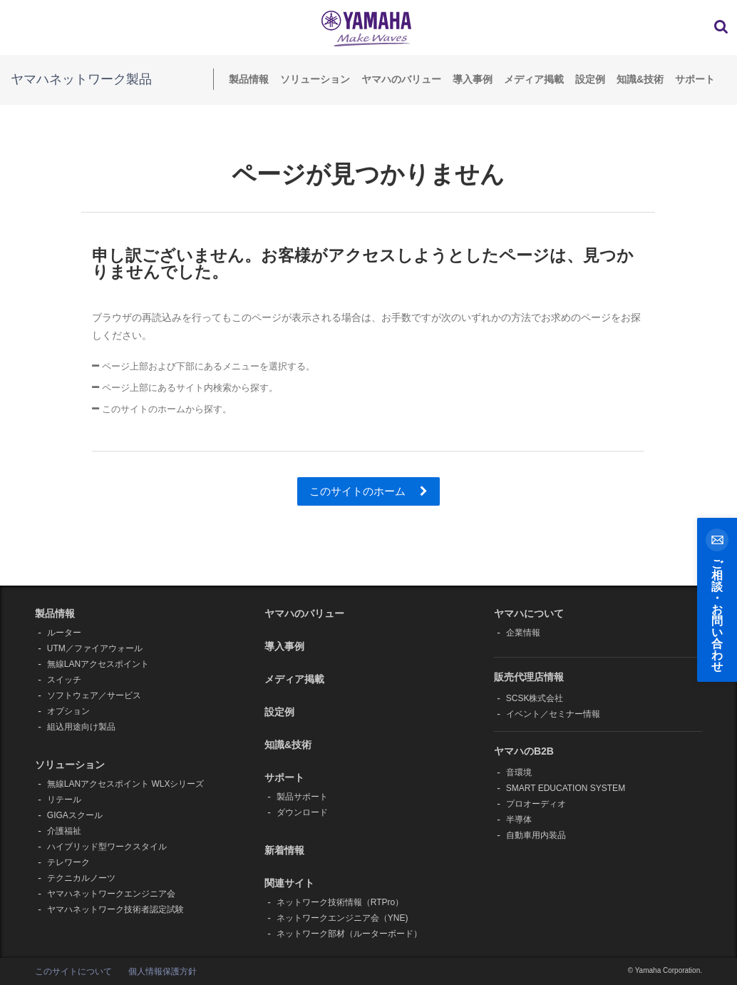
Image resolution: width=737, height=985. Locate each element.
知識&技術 (640, 79)
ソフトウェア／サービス (94, 695)
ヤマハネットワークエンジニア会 (111, 894)
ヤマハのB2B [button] (524, 751)
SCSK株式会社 (535, 698)
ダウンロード (302, 812)
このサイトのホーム (368, 491)
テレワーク (68, 862)
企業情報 (523, 633)
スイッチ (64, 680)
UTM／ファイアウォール (95, 648)
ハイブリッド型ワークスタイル (107, 847)
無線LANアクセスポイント (98, 664)
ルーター (64, 633)
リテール (64, 800)
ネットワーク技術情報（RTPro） (340, 902)
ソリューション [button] (70, 764)
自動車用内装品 (536, 835)
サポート (695, 79)
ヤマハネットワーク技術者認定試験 (115, 909)
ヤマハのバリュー (401, 79)
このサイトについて (73, 971)
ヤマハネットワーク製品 (81, 79)
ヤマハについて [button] (529, 613)
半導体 (519, 820)
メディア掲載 (534, 79)
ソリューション (315, 79)
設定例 (590, 79)
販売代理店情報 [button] (529, 677)
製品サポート (302, 797)
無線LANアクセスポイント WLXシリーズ (126, 784)
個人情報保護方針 (162, 971)
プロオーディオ (536, 804)
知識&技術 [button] (287, 744)
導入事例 (473, 79)
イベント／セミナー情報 (553, 714)
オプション (68, 711)
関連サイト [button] (289, 883)
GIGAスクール (75, 815)
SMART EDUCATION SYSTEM (565, 788)
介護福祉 (64, 831)
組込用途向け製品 (81, 727)
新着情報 (284, 850)
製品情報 (249, 79)
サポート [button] (284, 777)
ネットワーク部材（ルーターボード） (349, 934)
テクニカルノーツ (81, 878)
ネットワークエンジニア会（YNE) (342, 918)
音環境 (519, 772)
